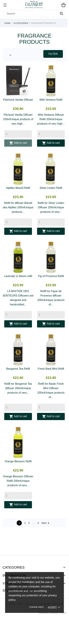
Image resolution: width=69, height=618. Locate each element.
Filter (53, 53)
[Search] (34, 13)
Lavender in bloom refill (18, 276)
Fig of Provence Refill (51, 276)
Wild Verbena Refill (50, 99)
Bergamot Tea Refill (18, 368)
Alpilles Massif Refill (18, 187)
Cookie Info (36, 607)
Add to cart (18, 143)
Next (45, 523)
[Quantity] (18, 134)
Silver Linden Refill (51, 187)
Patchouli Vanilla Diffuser (18, 99)
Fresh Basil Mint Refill (51, 368)
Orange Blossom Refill (18, 461)
